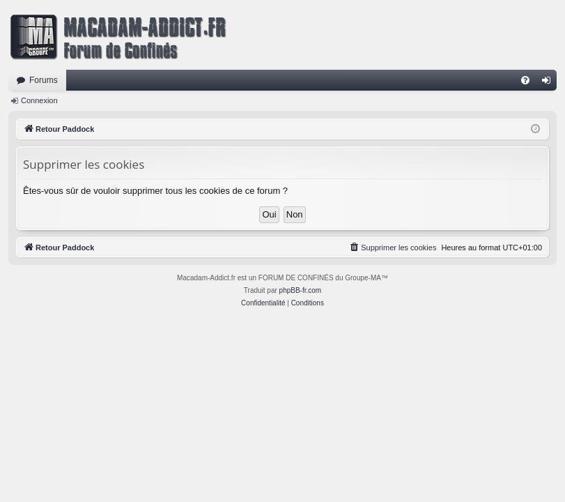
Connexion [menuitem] (549, 83)
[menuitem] (525, 80)
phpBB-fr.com (300, 290)
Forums (43, 80)
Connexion (39, 100)
